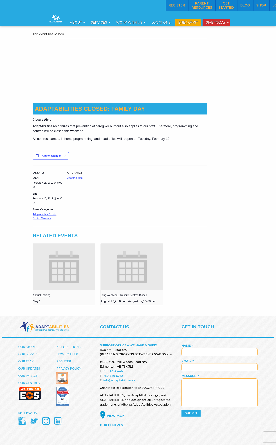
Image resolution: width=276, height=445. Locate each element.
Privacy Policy (68, 368)
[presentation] (64, 267)
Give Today (215, 22)
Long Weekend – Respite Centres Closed (124, 295)
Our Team (26, 361)
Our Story (27, 347)
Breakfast (188, 22)
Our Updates (29, 368)
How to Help (67, 354)
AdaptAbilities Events (45, 214)
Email (187, 361)
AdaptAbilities (75, 177)
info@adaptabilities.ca (119, 380)
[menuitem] (76, 22)
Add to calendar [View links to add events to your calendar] (51, 155)
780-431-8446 (113, 371)
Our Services (29, 354)
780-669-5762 (113, 375)
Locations (161, 22)
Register (63, 361)
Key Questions (68, 347)
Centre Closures (42, 218)
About (76, 22)
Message (190, 376)
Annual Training (41, 295)
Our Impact (27, 375)
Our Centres (29, 383)
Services (99, 22)
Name (187, 345)
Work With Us (129, 22)
